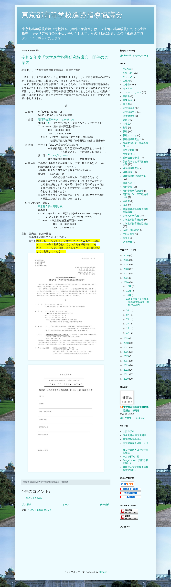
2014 (126, 361)
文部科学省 (128, 234)
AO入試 (127, 69)
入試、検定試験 (131, 230)
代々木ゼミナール (57, 155)
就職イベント (130, 135)
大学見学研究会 (131, 215)
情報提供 (127, 154)
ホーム (65, 504)
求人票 (126, 104)
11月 (129, 290)
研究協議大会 (130, 112)
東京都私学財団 (131, 456)
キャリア (127, 76)
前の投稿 (104, 504)
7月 (128, 319)
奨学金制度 (128, 150)
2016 (126, 352)
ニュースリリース (132, 92)
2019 (126, 338)
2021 (126, 278)
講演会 (126, 119)
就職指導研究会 (131, 139)
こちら (49, 122)
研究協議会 (128, 108)
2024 (126, 264)
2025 (126, 260)
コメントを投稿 (34, 498)
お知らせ (127, 72)
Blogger (102, 572)
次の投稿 (27, 504)
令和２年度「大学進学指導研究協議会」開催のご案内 (137, 302)
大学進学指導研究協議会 (135, 223)
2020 (126, 282)
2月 (128, 328)
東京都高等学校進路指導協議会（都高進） (136, 409)
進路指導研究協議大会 (134, 176)
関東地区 (127, 100)
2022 (126, 273)
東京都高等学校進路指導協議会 (72, 15)
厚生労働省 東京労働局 (135, 435)
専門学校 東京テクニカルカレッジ (56, 119)
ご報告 (126, 84)
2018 (126, 343)
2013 (126, 365)
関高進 (126, 96)
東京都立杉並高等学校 (50, 206)
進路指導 (127, 172)
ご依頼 (126, 80)
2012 (126, 369)
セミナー (127, 88)
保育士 (126, 238)
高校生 (126, 123)
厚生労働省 (128, 116)
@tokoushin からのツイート (134, 55)
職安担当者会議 (131, 157)
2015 (126, 356)
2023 (126, 269)
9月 (128, 310)
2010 (126, 378)
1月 (128, 332)
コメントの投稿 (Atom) (39, 510)
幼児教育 (127, 242)
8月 (128, 315)
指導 (125, 127)
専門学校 (127, 186)
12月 (129, 286)
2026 (126, 255)
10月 (129, 295)
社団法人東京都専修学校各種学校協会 (135, 468)
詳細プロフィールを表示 (132, 418)
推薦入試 (127, 182)
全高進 (126, 201)
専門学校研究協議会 (133, 190)
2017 (126, 347)
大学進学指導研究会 (133, 219)
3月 (128, 323)
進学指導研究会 (131, 168)
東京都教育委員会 (132, 439)
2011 (126, 374)
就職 (125, 131)
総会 (125, 205)
